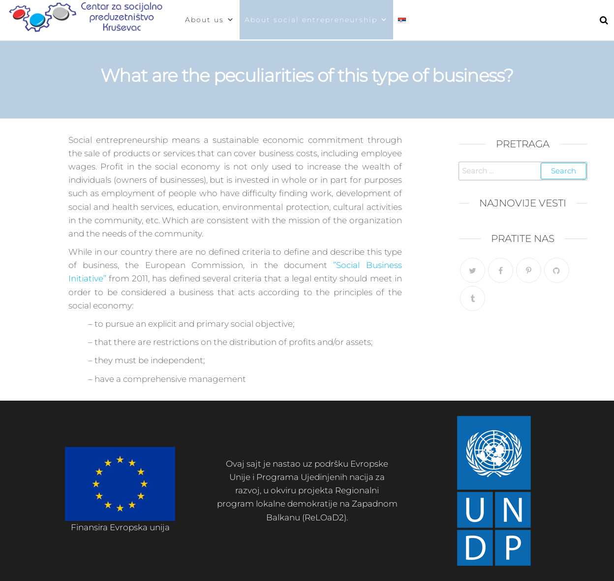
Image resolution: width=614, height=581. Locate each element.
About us (210, 19)
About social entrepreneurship (316, 19)
